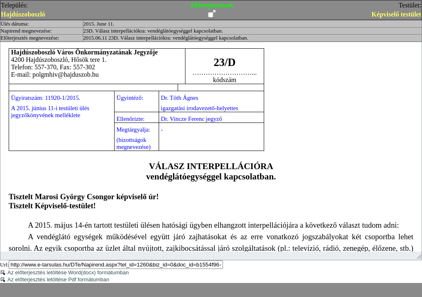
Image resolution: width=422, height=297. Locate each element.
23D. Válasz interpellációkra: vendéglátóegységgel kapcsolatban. (153, 31)
